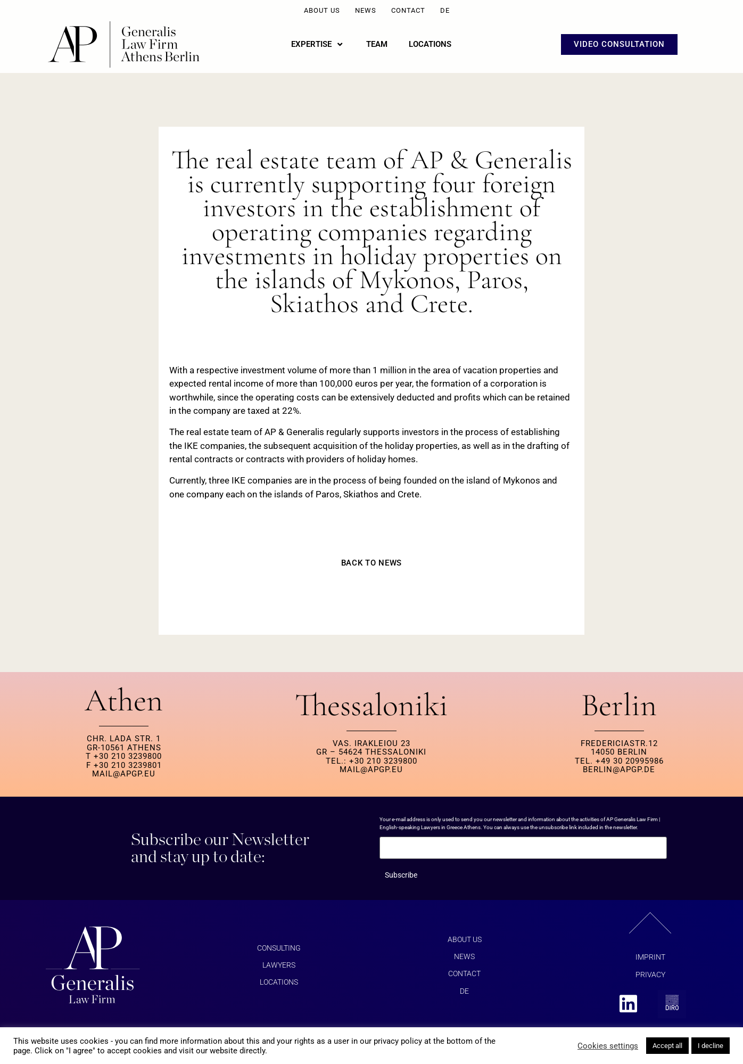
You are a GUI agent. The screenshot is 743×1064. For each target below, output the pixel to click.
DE (445, 10)
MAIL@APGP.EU (123, 774)
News (365, 10)
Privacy (650, 974)
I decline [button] (710, 1046)
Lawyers (278, 965)
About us (322, 10)
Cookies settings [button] (607, 1046)
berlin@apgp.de (619, 769)
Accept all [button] (667, 1046)
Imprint (650, 957)
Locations (279, 982)
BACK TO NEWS (371, 563)
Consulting (279, 948)
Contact (408, 10)
